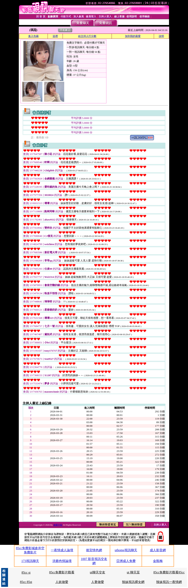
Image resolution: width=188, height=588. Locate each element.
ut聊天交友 (97, 572)
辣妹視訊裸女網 (133, 582)
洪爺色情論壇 (62, 561)
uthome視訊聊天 (126, 550)
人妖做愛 (61, 582)
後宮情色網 (94, 550)
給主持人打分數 (87, 36)
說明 (161, 36)
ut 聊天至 (133, 572)
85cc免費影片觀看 (61, 572)
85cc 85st (26, 582)
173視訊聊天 (30, 561)
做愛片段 (58, 525)
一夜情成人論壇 (62, 550)
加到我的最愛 (133, 36)
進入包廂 (33, 36)
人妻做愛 (97, 582)
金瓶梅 (158, 561)
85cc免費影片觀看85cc (169, 572)
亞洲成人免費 (126, 561)
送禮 (55, 36)
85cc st (26, 572)
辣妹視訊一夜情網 (169, 582)
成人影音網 (158, 550)
